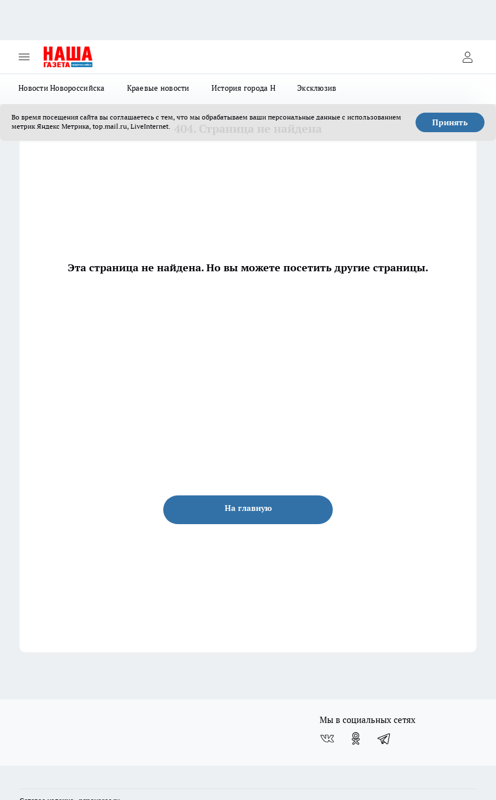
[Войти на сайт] (467, 56)
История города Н (243, 88)
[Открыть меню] (24, 56)
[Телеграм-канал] (384, 738)
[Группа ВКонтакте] (327, 738)
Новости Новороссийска (61, 88)
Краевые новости (158, 88)
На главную (248, 508)
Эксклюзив (316, 88)
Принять (450, 122)
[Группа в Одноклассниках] (355, 738)
